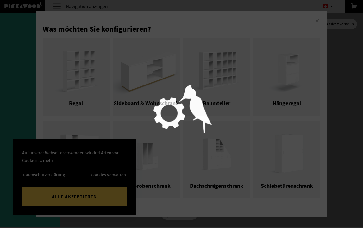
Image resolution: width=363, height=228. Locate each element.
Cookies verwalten (108, 175)
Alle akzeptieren (74, 196)
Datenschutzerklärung (44, 175)
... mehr (45, 160)
